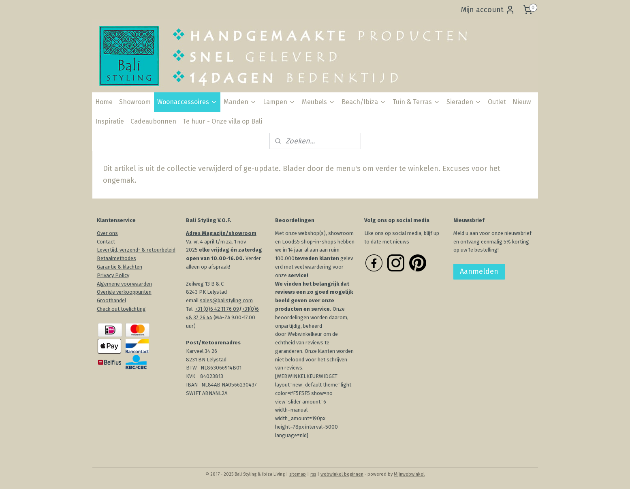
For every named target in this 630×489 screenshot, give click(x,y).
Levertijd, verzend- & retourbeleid (136, 250)
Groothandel (111, 300)
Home (104, 102)
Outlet (497, 102)
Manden (240, 102)
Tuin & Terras (416, 102)
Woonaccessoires (187, 102)
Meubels (318, 102)
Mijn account (488, 10)
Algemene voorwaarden (124, 284)
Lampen (279, 102)
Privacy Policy (113, 275)
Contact (106, 242)
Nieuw (522, 102)
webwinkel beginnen (341, 474)
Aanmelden (479, 271)
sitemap (297, 474)
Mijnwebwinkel (409, 474)
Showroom (135, 102)
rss (313, 474)
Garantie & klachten (119, 267)
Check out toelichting (121, 309)
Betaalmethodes (116, 258)
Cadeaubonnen (153, 121)
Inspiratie (109, 121)
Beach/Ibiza (364, 102)
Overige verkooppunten (124, 292)
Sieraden (463, 102)
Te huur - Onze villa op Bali (222, 121)
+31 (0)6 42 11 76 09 (217, 309)
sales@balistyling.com (226, 300)
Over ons (107, 233)
